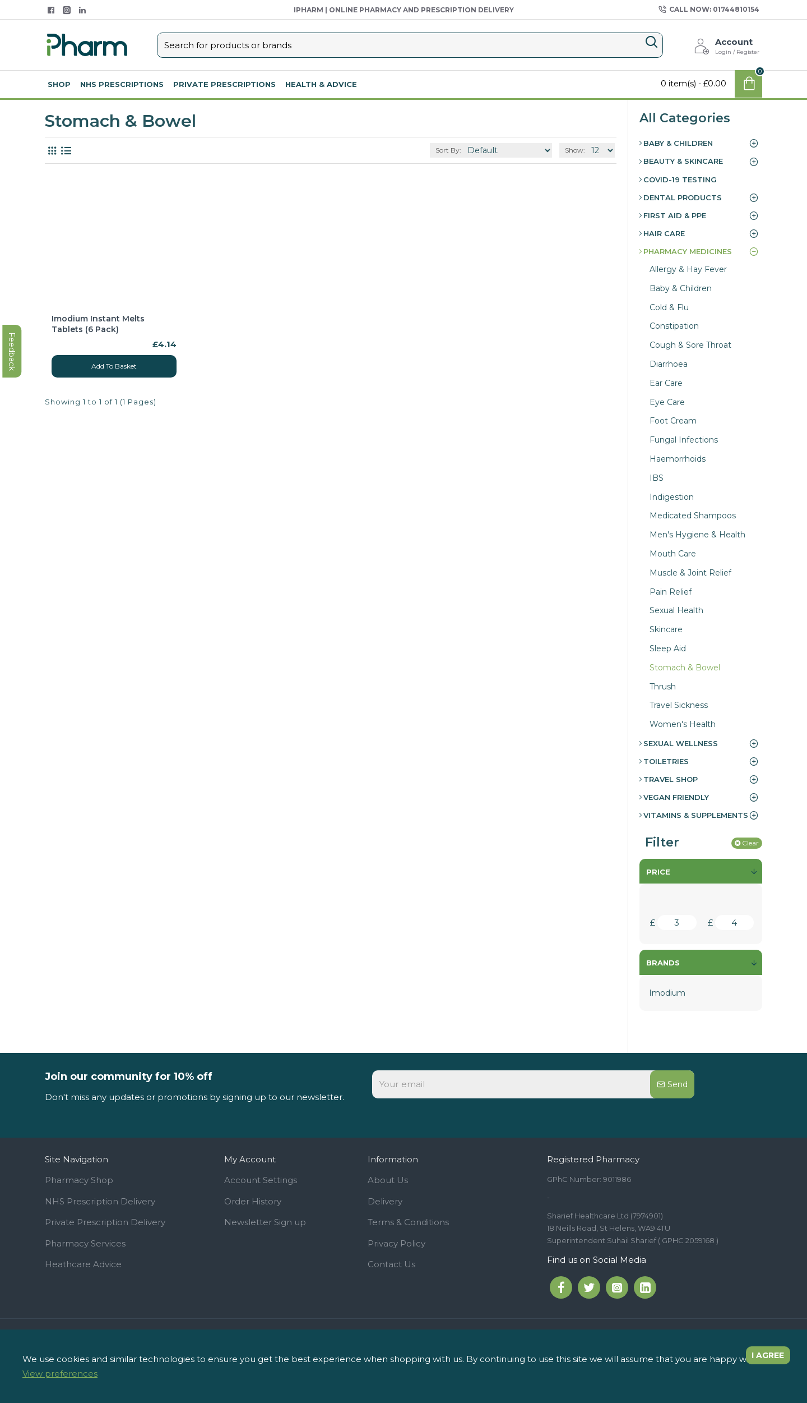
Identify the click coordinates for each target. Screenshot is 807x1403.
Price (658, 871)
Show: (577, 150)
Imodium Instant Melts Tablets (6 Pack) (98, 324)
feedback (13, 574)
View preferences (60, 1373)
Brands (663, 962)
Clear (750, 843)
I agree (762, 1359)
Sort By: (467, 150)
